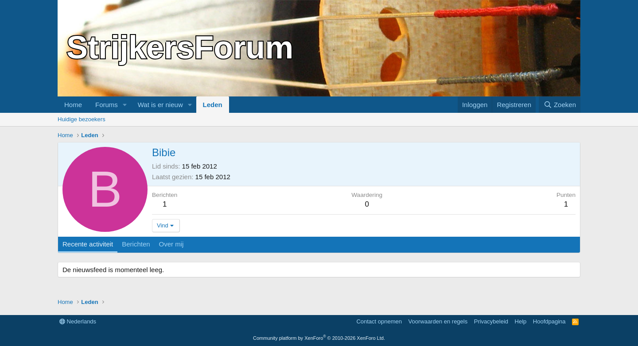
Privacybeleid (491, 321)
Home (73, 104)
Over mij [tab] (171, 244)
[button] (125, 104)
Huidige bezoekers (81, 119)
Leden (212, 104)
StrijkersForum (179, 47)
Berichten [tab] (136, 244)
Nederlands (77, 321)
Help (521, 321)
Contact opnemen (379, 321)
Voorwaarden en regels (438, 321)
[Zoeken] (559, 104)
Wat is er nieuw (160, 104)
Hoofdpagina (549, 321)
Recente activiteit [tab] (87, 244)
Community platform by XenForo (319, 338)
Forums (106, 104)
